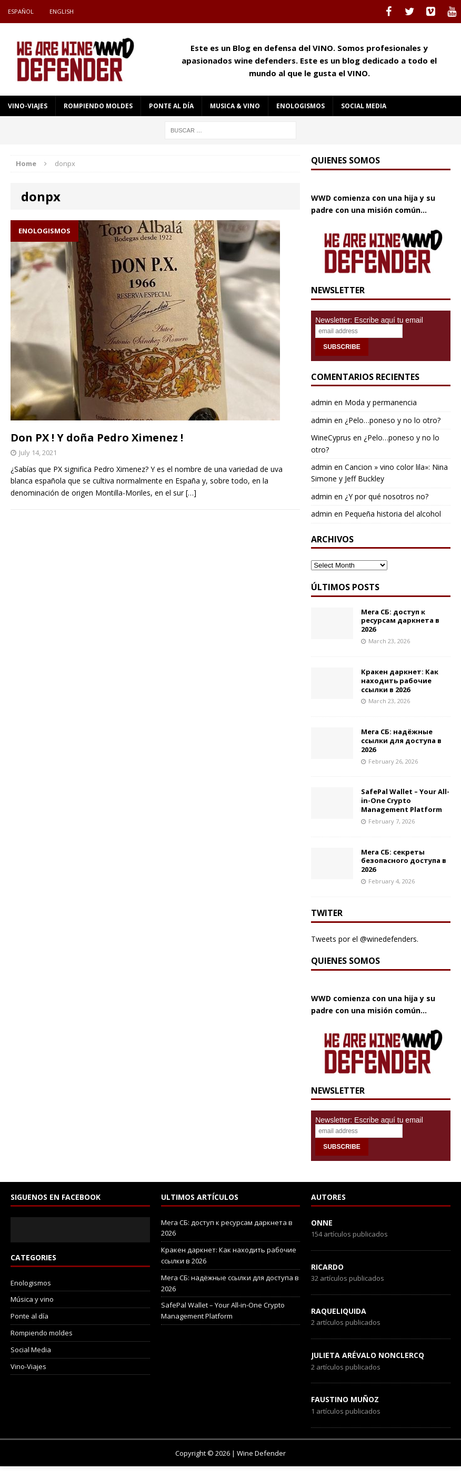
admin (321, 402)
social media (363, 105)
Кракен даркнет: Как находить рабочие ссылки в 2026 (399, 680)
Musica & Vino (235, 105)
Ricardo (327, 1267)
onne (322, 1223)
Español (21, 11)
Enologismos (300, 105)
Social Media (31, 1349)
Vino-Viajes (27, 105)
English (61, 11)
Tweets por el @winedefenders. (364, 939)
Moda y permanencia (381, 402)
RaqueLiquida (338, 1311)
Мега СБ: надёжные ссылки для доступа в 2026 (401, 740)
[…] (191, 493)
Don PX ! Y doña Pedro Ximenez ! (97, 437)
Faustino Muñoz (345, 1399)
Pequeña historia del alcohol (393, 514)
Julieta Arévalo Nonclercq (367, 1355)
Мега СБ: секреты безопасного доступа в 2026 (403, 861)
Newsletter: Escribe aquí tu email (369, 320)
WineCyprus (331, 438)
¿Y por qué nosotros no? (386, 496)
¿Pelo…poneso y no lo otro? (392, 420)
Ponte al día (171, 105)
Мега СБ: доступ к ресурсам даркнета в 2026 (400, 620)
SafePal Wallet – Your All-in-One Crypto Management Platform (405, 800)
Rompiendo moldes (98, 105)
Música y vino (32, 1299)
